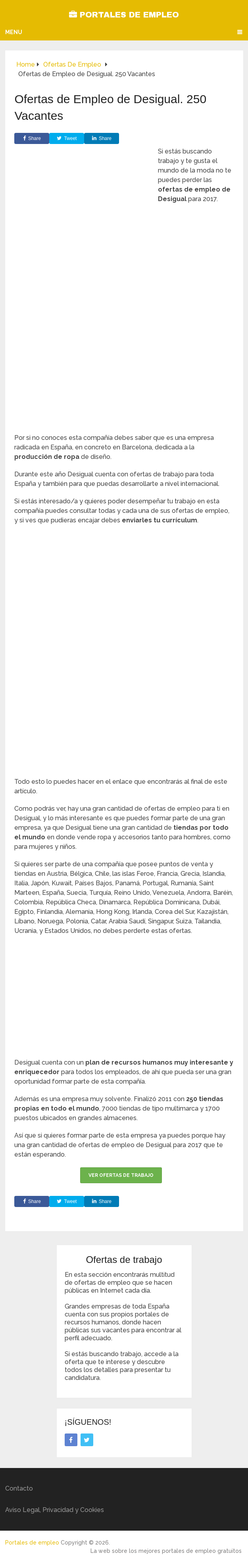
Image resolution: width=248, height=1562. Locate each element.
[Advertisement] (124, 357)
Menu (13, 32)
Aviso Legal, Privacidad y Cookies (54, 1510)
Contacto (19, 1488)
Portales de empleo (124, 14)
